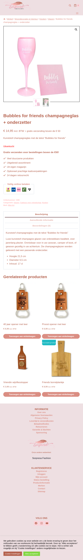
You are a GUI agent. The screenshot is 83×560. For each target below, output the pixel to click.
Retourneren (41, 427)
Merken (41, 486)
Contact (41, 488)
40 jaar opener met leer (15, 324)
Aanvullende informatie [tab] (41, 220)
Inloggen (41, 474)
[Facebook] (36, 523)
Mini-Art (11, 205)
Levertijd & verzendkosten (41, 421)
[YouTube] (47, 523)
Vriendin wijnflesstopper (15, 382)
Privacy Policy (41, 418)
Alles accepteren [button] (31, 554)
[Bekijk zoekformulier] (70, 5)
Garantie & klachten (41, 430)
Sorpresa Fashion (41, 458)
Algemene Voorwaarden (41, 415)
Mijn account (41, 477)
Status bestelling (41, 480)
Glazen (16, 203)
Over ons (41, 412)
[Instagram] (41, 523)
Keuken (45, 203)
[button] (76, 29)
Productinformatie (41, 483)
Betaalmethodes (41, 424)
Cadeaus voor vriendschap (30, 203)
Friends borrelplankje (53, 382)
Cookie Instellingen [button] (12, 554)
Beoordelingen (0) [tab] (41, 225)
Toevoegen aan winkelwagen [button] (22, 336)
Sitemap (41, 491)
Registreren (41, 471)
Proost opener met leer (54, 324)
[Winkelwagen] (77, 5)
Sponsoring (41, 432)
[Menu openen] (77, 13)
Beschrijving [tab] (41, 214)
